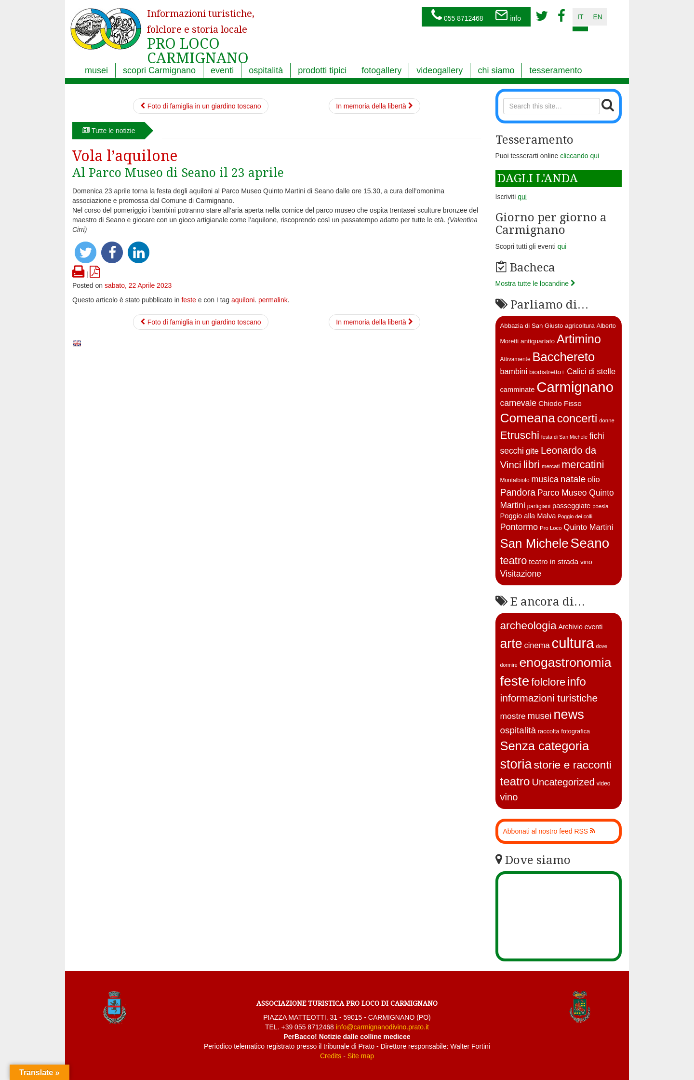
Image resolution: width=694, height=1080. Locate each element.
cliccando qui (579, 156)
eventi (222, 70)
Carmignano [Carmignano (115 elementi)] (575, 387)
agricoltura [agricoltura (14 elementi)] (580, 325)
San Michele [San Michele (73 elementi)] (534, 543)
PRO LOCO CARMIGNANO (200, 30)
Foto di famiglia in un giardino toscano (200, 106)
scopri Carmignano (159, 70)
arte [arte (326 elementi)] (511, 643)
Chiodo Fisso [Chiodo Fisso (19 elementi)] (560, 403)
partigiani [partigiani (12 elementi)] (538, 506)
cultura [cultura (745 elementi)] (573, 643)
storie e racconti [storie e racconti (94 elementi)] (572, 764)
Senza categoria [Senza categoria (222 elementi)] (544, 746)
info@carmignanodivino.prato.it (382, 1027)
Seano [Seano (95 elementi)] (590, 543)
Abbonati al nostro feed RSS (549, 831)
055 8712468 (457, 16)
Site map (360, 1056)
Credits (330, 1056)
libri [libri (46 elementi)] (531, 465)
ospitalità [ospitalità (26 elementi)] (518, 730)
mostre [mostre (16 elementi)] (513, 716)
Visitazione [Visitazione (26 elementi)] (521, 574)
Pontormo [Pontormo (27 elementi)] (519, 527)
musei (96, 70)
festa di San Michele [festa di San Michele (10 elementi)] (564, 437)
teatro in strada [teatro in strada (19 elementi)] (553, 561)
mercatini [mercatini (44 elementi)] (582, 465)
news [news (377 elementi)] (568, 714)
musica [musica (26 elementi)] (544, 479)
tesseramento (555, 70)
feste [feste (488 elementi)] (515, 681)
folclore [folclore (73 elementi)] (548, 682)
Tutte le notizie (108, 131)
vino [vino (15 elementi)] (586, 562)
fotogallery (381, 70)
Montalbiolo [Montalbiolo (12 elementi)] (515, 480)
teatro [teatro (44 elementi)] (513, 560)
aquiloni (242, 300)
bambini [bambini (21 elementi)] (514, 371)
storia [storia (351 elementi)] (516, 764)
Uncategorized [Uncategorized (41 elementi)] (563, 782)
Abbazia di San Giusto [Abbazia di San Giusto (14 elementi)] (531, 325)
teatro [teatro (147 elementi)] (515, 781)
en (597, 17)
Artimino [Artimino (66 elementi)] (579, 339)
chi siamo (496, 70)
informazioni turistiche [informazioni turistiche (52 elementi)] (549, 697)
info (508, 16)
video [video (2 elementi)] (604, 783)
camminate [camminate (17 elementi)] (517, 389)
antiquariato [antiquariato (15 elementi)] (537, 341)
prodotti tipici (322, 70)
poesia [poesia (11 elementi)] (600, 506)
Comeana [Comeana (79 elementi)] (527, 418)
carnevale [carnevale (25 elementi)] (518, 403)
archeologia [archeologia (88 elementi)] (528, 625)
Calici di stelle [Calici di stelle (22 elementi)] (591, 371)
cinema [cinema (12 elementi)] (536, 645)
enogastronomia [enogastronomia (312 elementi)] (566, 662)
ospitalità (266, 70)
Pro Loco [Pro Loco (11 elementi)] (551, 528)
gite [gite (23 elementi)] (532, 451)
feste (188, 300)
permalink (273, 300)
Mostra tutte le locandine (535, 283)
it (580, 17)
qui (562, 246)
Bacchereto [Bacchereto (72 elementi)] (563, 357)
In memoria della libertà (374, 106)
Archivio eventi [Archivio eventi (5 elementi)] (580, 627)
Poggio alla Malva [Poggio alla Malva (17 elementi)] (528, 516)
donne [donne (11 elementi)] (606, 420)
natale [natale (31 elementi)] (573, 479)
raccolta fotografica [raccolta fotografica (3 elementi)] (564, 731)
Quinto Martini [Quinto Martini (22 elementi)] (589, 527)
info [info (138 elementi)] (576, 681)
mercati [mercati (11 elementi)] (551, 466)
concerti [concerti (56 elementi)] (577, 418)
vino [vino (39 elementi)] (509, 797)
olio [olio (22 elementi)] (593, 479)
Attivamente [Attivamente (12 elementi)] (515, 359)
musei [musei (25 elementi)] (540, 716)
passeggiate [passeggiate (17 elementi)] (571, 506)
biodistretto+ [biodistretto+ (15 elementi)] (547, 372)
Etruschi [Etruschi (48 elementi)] (519, 435)
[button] (85, 252)
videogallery (439, 70)
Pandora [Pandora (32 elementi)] (518, 492)
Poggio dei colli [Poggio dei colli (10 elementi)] (575, 516)
